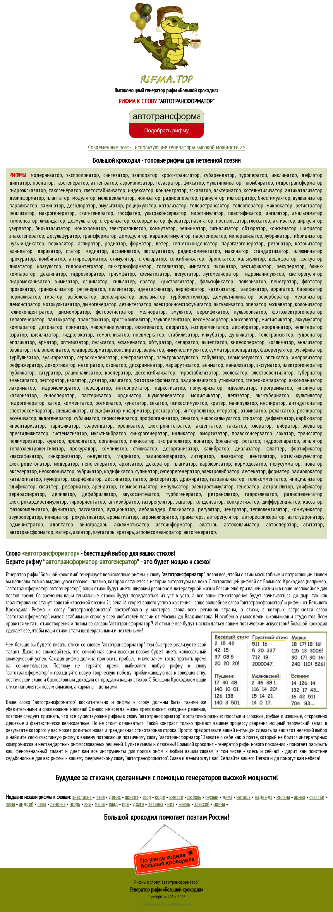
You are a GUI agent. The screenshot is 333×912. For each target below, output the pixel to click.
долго (138, 803)
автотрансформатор (31, 532)
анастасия (82, 796)
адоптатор (61, 524)
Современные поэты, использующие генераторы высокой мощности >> (166, 147)
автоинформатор (174, 524)
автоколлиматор (241, 524)
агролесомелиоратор (158, 532)
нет (170, 803)
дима (227, 796)
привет (131, 796)
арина (299, 796)
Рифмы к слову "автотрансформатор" (166, 882)
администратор (26, 524)
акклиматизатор (131, 524)
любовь (194, 796)
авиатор (82, 532)
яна (87, 803)
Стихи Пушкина (181, 904)
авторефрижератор (263, 517)
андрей (26, 803)
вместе (176, 796)
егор (147, 796)
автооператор (281, 524)
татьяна (155, 803)
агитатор (313, 524)
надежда (263, 796)
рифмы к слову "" (168, 574)
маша (100, 803)
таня (100, 796)
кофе (160, 796)
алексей (202, 803)
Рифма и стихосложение (156, 904)
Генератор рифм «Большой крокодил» (166, 889)
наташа (243, 796)
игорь (75, 803)
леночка (58, 803)
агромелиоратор (159, 517)
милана (283, 796)
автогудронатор (305, 517)
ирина (219, 803)
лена (41, 803)
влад (113, 803)
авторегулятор (222, 517)
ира (125, 803)
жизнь (184, 803)
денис (115, 796)
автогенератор (199, 532)
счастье (316, 796)
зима (10, 803)
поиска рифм (150, 751)
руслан (211, 796)
